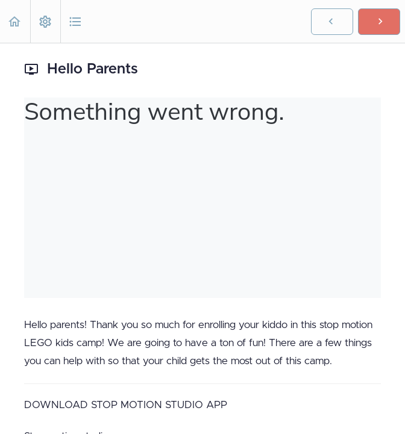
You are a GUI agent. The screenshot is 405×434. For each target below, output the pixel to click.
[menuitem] (45, 21)
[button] (15, 21)
